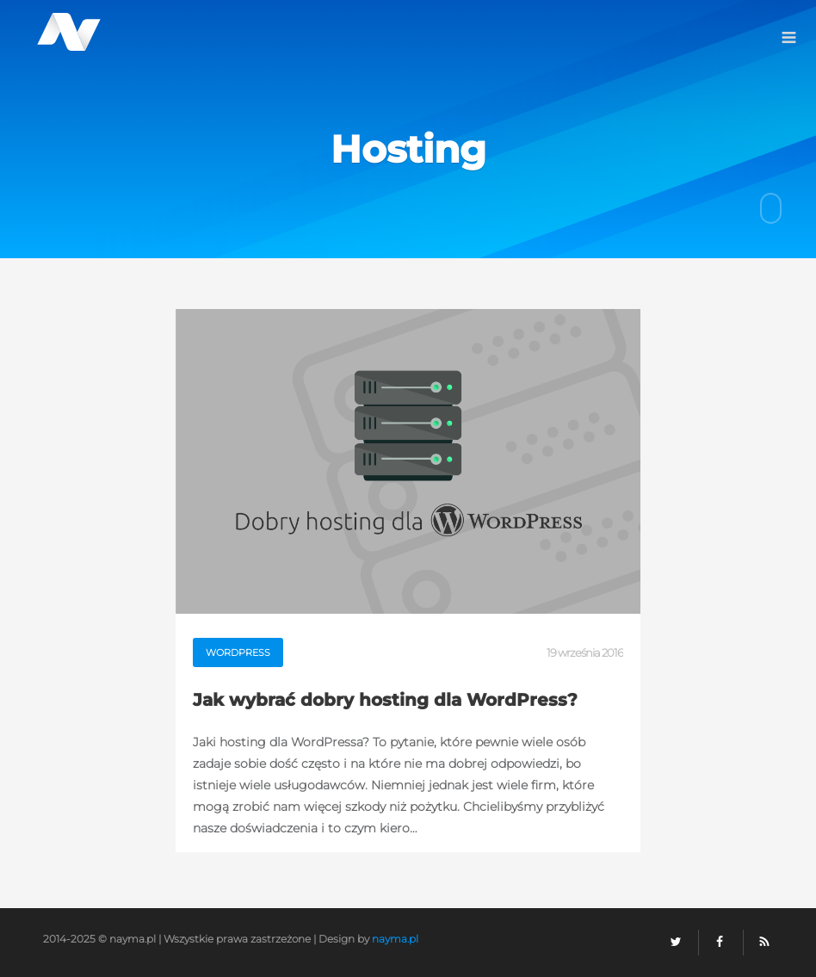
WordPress (238, 652)
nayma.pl (395, 938)
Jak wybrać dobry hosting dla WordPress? (385, 699)
